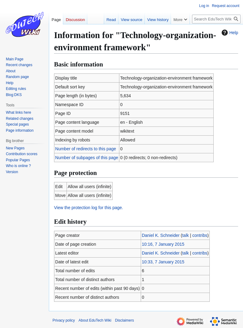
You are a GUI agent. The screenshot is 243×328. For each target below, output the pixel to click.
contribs (199, 235)
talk (185, 235)
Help (229, 33)
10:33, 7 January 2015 (163, 261)
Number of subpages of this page (86, 157)
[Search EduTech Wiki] (216, 19)
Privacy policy (64, 320)
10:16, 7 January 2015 (163, 244)
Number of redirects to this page (85, 148)
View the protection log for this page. (88, 207)
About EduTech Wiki (94, 320)
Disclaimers (124, 320)
